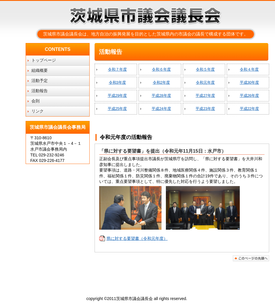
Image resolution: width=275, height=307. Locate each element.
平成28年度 (161, 95)
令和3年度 (117, 82)
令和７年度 (117, 69)
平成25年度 (117, 108)
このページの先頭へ (251, 258)
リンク (37, 111)
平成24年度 (161, 108)
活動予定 (39, 80)
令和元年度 (205, 82)
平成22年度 (249, 108)
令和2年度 (161, 82)
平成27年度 (205, 95)
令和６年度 (161, 69)
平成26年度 (249, 95)
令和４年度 (249, 69)
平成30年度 (249, 82)
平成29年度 (117, 95)
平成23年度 (205, 108)
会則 (35, 101)
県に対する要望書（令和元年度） (137, 238)
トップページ (43, 60)
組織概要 (39, 70)
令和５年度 (205, 69)
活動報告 (39, 90)
